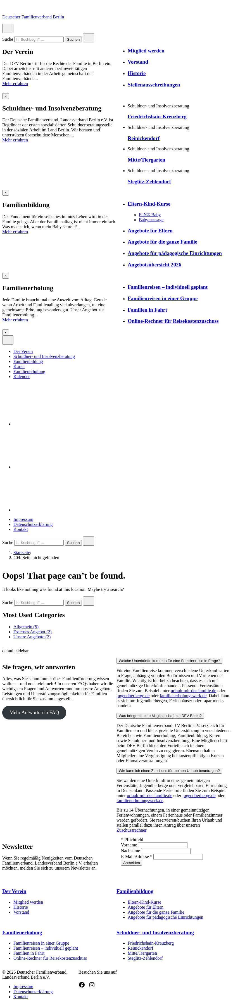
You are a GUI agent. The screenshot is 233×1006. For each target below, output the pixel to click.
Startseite (21, 552)
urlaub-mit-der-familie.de (193, 690)
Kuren (19, 366)
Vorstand (138, 62)
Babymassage (151, 219)
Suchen (73, 39)
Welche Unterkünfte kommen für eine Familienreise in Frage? (169, 661)
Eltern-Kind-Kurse (149, 204)
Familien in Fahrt (147, 310)
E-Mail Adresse (137, 856)
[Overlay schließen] (5, 96)
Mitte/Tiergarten (146, 160)
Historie (137, 73)
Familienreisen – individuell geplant (168, 287)
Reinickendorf (144, 138)
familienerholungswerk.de (183, 695)
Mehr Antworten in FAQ (34, 712)
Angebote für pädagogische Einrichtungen (175, 253)
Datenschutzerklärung (33, 524)
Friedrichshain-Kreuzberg (157, 116)
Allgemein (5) (26, 626)
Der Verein (23, 351)
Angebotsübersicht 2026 (154, 265)
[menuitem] (122, 351)
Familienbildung (28, 361)
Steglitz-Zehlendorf (149, 181)
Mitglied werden (146, 51)
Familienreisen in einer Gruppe (163, 298)
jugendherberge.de (132, 695)
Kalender (21, 376)
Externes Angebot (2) (32, 631)
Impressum (23, 519)
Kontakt (20, 529)
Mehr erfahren (15, 83)
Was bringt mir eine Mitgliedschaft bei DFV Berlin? (160, 716)
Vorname (129, 845)
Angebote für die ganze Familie (162, 242)
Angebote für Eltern (150, 231)
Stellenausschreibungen (154, 85)
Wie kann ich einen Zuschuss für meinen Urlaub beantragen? (169, 771)
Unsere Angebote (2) (32, 636)
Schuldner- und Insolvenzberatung (44, 356)
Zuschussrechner (131, 830)
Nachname (131, 850)
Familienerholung (29, 371)
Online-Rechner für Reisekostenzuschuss (173, 321)
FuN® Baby (150, 214)
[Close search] (88, 37)
